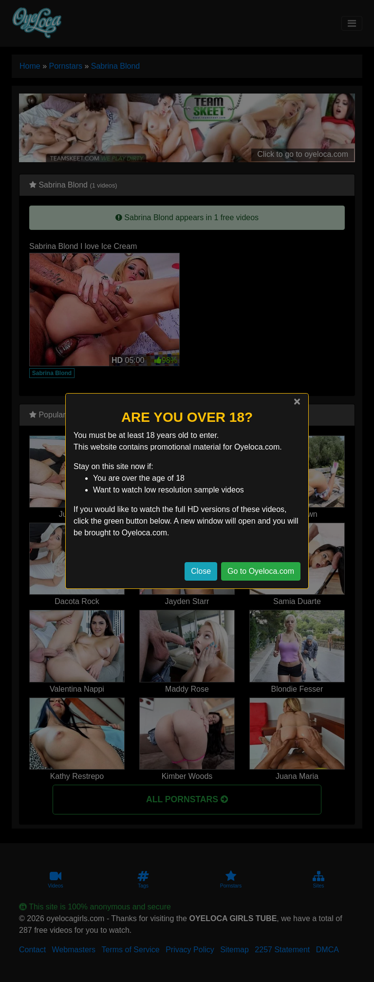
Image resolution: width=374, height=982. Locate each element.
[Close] (297, 401)
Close (201, 571)
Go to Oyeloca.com (260, 571)
